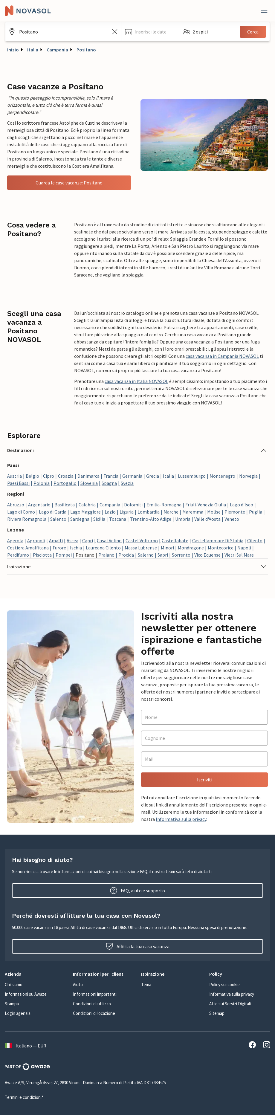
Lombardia (149, 512)
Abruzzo (15, 505)
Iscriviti (204, 780)
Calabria (87, 505)
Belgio (32, 476)
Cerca (253, 32)
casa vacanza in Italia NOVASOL (136, 381)
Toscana (117, 519)
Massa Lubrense (141, 548)
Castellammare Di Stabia (217, 540)
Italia (32, 50)
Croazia (66, 476)
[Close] (264, 11)
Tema (146, 984)
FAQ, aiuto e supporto (137, 890)
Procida (126, 555)
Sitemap (216, 1013)
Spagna (109, 483)
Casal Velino (109, 540)
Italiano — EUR (25, 1045)
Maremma (192, 512)
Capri (87, 540)
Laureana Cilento (103, 548)
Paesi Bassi (18, 483)
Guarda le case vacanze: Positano (69, 183)
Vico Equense (207, 555)
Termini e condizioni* (24, 1097)
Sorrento (181, 555)
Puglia (255, 512)
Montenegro (222, 476)
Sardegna (79, 519)
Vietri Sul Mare (239, 555)
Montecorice (220, 548)
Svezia (127, 483)
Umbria (182, 519)
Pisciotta (42, 555)
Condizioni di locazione (94, 1013)
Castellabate (175, 540)
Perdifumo (18, 555)
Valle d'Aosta (207, 519)
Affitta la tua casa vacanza (137, 946)
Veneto (231, 519)
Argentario (39, 505)
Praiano (106, 555)
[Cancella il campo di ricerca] (115, 31)
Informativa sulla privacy (181, 819)
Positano (86, 50)
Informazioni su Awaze (26, 994)
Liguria (127, 512)
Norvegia (248, 476)
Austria (14, 476)
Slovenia (89, 483)
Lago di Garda (52, 512)
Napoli (244, 548)
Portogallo (65, 483)
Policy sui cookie (224, 984)
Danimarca (88, 476)
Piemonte (234, 512)
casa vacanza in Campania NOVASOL (222, 356)
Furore (59, 548)
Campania (57, 50)
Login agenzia (17, 1013)
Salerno (146, 555)
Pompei (64, 555)
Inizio (13, 50)
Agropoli (36, 540)
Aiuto (78, 984)
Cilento (254, 540)
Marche (171, 512)
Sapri (163, 555)
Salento (58, 519)
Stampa (12, 1003)
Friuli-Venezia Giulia (205, 505)
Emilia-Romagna (163, 505)
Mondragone (191, 548)
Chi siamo (13, 984)
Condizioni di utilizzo (92, 1003)
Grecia (152, 476)
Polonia (41, 483)
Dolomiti (133, 505)
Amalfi (56, 540)
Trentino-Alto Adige (150, 519)
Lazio (110, 512)
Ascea (72, 540)
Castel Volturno (142, 540)
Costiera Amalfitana (28, 548)
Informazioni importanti (95, 994)
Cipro (48, 476)
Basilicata (64, 505)
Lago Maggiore (85, 512)
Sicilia (99, 519)
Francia (110, 476)
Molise (214, 512)
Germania (132, 476)
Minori (167, 548)
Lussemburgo (192, 476)
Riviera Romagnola (26, 519)
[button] (150, 31)
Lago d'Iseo (241, 505)
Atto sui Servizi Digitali (230, 1003)
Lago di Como (21, 512)
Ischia (76, 548)
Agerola (15, 540)
